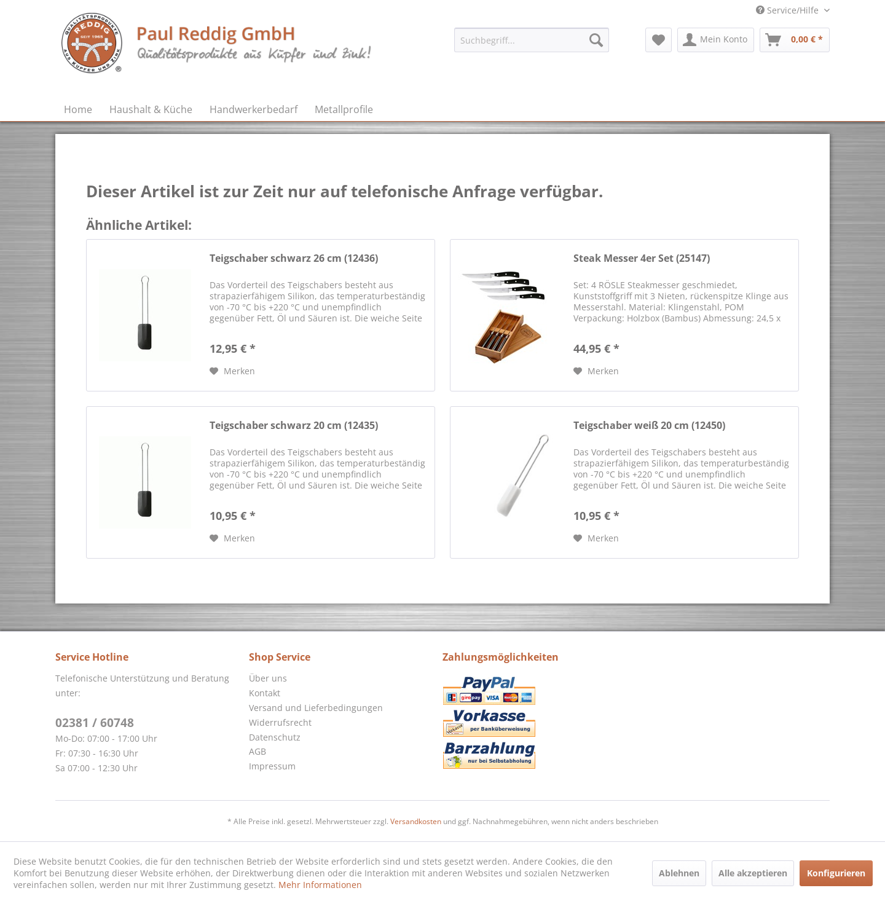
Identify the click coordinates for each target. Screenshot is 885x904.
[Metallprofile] (344, 109)
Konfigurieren (836, 873)
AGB (257, 751)
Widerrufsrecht (280, 722)
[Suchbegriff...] (531, 40)
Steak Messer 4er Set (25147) (641, 258)
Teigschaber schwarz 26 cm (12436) (294, 258)
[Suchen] (596, 40)
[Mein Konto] (715, 40)
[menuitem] (531, 40)
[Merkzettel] (658, 40)
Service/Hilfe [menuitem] (788, 10)
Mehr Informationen (320, 884)
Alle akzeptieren (752, 873)
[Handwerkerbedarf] (253, 109)
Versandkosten (415, 821)
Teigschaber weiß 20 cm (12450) (649, 425)
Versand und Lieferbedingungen (316, 707)
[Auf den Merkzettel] (232, 371)
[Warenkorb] (795, 40)
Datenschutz (275, 737)
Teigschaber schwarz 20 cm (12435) (294, 425)
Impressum (272, 766)
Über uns (268, 678)
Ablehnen (679, 873)
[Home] (78, 109)
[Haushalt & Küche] (151, 109)
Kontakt (264, 693)
